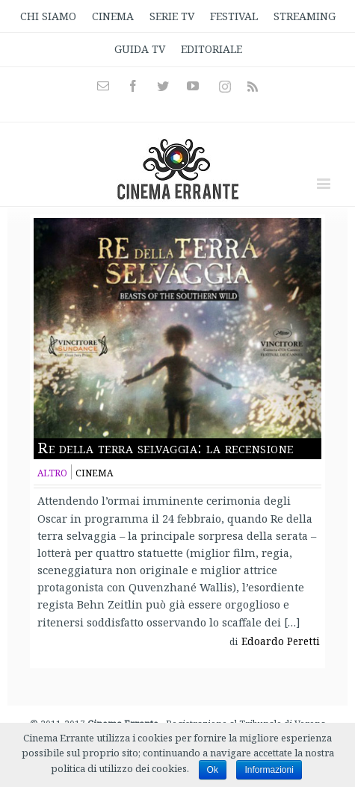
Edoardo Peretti (280, 641)
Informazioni (268, 770)
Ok (212, 770)
